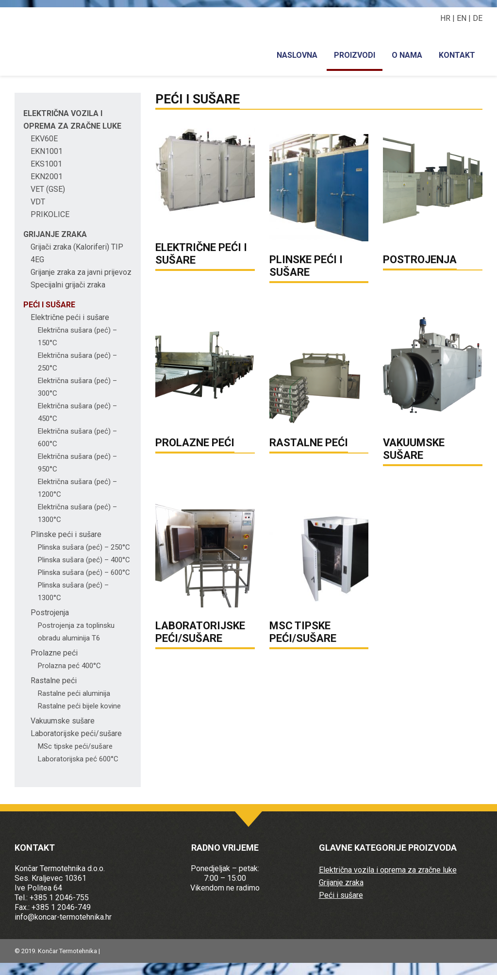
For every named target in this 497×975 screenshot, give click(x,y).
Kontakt (457, 55)
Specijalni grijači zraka (68, 284)
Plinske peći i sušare (66, 534)
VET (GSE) (48, 189)
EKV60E (44, 138)
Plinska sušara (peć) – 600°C (84, 572)
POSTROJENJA (420, 259)
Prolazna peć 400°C (69, 665)
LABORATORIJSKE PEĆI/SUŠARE (200, 632)
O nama (407, 55)
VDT (38, 201)
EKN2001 (47, 176)
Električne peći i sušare (70, 317)
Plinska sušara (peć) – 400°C (84, 559)
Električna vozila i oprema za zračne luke (388, 869)
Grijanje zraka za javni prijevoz (81, 272)
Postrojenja (50, 612)
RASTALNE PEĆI (308, 443)
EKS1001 (46, 163)
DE (477, 18)
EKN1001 (47, 151)
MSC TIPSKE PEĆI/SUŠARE (302, 632)
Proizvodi (354, 55)
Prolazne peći (54, 652)
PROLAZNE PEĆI (194, 443)
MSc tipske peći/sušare (75, 746)
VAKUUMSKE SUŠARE (414, 449)
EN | (465, 18)
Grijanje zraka (55, 234)
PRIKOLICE (50, 214)
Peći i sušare (49, 304)
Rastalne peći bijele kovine (79, 706)
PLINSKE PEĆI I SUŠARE (306, 265)
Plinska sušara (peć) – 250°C (84, 547)
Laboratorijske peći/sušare (76, 733)
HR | (448, 18)
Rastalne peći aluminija (74, 693)
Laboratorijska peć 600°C (78, 759)
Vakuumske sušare (63, 720)
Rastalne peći (54, 680)
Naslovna (297, 55)
